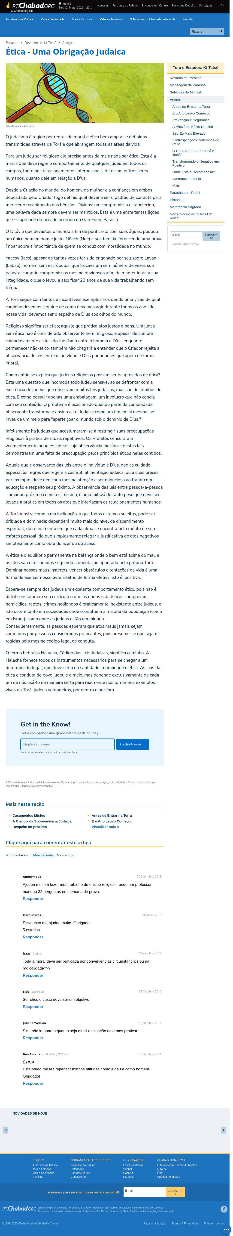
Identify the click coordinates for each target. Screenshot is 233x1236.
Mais (176, 185)
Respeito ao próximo (30, 827)
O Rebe (162, 1169)
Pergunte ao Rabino (125, 5)
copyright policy (44, 786)
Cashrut (128, 1173)
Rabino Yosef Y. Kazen (96, 1211)
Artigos (67, 42)
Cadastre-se (78, 1176)
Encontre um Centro (155, 5)
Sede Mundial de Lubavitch (149, 1207)
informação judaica (153, 1211)
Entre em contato (214, 1223)
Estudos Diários (80, 1173)
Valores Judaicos (111, 19)
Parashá (12, 42)
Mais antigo (65, 855)
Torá (125, 1211)
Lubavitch (86, 1207)
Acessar (102, 5)
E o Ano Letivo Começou (112, 821)
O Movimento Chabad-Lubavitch (152, 19)
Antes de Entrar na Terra (112, 815)
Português (205, 5)
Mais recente (43, 855)
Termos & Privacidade (185, 1223)
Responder (33, 898)
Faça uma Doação (183, 5)
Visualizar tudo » (105, 827)
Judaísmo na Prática (19, 19)
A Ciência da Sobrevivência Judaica (42, 821)
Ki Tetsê (50, 42)
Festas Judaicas (133, 1165)
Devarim (31, 42)
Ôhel (160, 1173)
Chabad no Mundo (168, 1176)
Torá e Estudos (82, 19)
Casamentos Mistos (29, 815)
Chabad (75, 1207)
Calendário (77, 1169)
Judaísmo (135, 1211)
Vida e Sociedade (52, 19)
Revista (187, 19)
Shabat (127, 1169)
